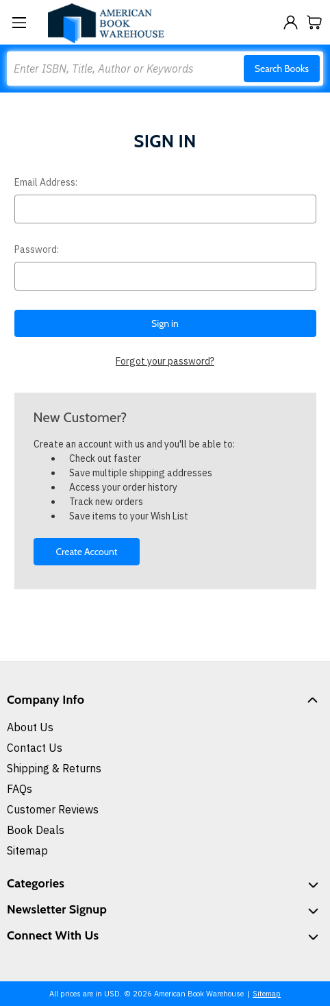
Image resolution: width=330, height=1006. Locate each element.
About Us (30, 727)
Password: (36, 249)
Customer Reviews (53, 809)
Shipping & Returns (54, 768)
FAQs (19, 789)
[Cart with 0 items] (314, 22)
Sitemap (27, 850)
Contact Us (34, 747)
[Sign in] (290, 22)
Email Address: (45, 182)
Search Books (282, 68)
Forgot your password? (165, 361)
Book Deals (35, 830)
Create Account (86, 551)
